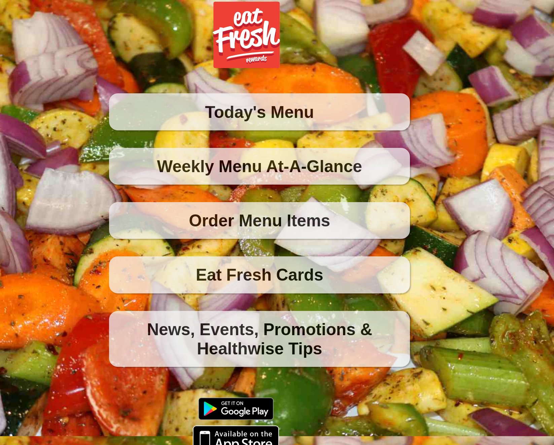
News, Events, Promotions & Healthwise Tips (259, 339)
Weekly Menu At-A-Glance (259, 166)
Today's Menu (259, 112)
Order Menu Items (259, 220)
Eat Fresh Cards (259, 274)
